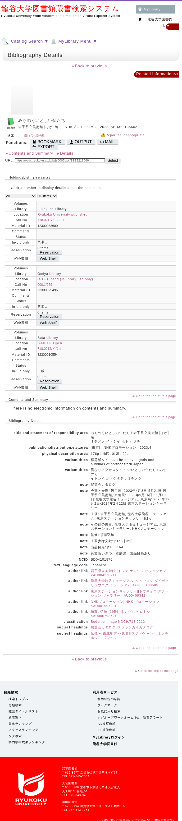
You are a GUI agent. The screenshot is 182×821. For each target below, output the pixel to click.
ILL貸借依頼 (106, 730)
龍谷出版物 (34, 136)
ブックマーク (107, 705)
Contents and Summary (31, 153)
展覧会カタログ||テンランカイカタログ (122, 627)
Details (66, 153)
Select (113, 160)
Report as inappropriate (125, 135)
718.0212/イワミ (49, 349)
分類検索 (15, 705)
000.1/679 (44, 284)
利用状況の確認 (109, 699)
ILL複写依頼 (106, 723)
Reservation (49, 252)
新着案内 (15, 717)
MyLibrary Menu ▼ (73, 41)
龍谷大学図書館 (105, 744)
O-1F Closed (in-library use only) (65, 279)
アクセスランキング (23, 730)
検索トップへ (18, 699)
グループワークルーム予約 (121, 717)
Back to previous (91, 66)
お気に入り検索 (109, 711)
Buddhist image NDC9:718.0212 (118, 621)
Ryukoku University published (62, 214)
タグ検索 (15, 736)
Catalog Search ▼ (25, 41)
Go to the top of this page (156, 396)
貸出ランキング (20, 723)
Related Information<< (157, 74)
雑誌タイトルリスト (23, 711)
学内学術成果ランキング (27, 742)
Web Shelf (48, 258)
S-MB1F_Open (49, 343)
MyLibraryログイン (109, 737)
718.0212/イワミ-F (51, 220)
